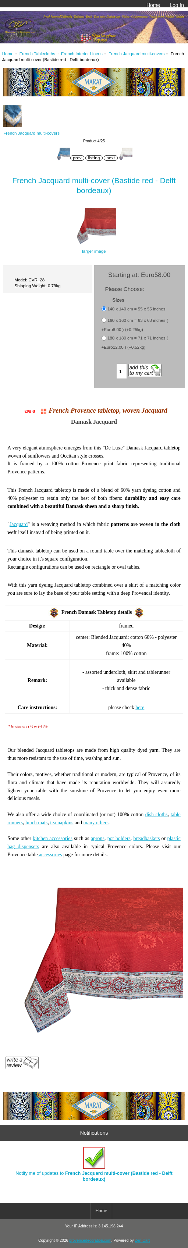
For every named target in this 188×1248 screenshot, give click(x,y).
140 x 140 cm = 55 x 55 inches (136, 308)
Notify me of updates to (94, 1164)
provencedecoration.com (90, 1240)
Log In (177, 5)
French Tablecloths (37, 53)
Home (153, 5)
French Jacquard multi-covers (137, 53)
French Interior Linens (82, 53)
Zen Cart (142, 1240)
